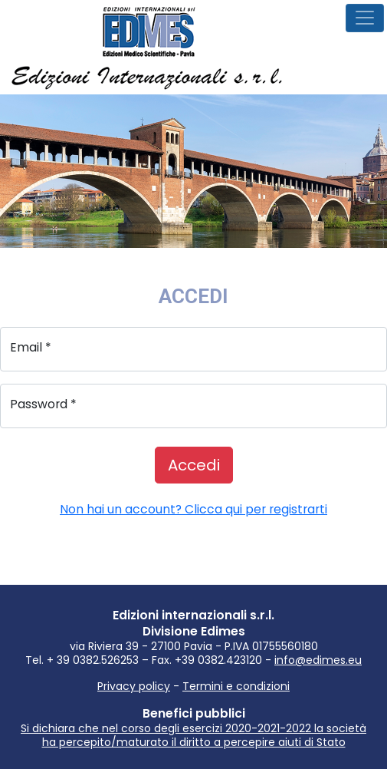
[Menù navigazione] (365, 18)
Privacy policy (133, 686)
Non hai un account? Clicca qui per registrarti (193, 509)
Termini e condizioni (236, 686)
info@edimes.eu (318, 660)
